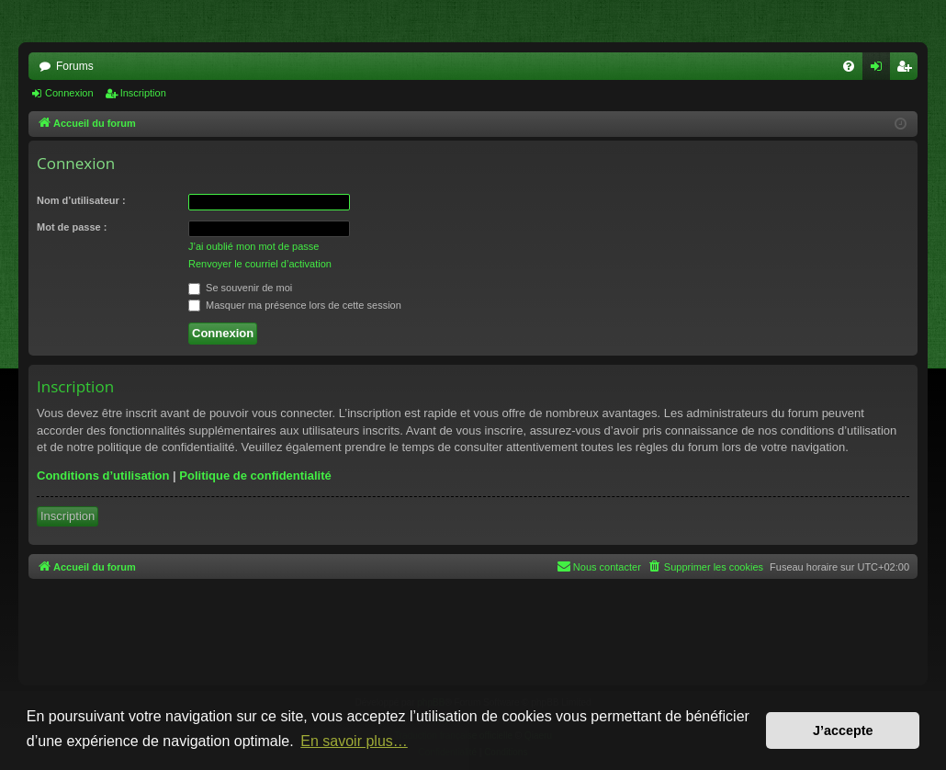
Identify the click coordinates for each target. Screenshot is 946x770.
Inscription (143, 92)
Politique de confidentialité (255, 475)
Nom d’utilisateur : (81, 200)
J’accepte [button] (843, 730)
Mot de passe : (72, 226)
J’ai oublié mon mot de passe (253, 246)
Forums (75, 66)
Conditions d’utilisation (103, 475)
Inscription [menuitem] (908, 70)
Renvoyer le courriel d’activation (260, 263)
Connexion (69, 92)
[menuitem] (848, 66)
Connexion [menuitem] (880, 70)
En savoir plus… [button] (354, 741)
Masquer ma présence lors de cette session (294, 305)
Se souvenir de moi (240, 287)
